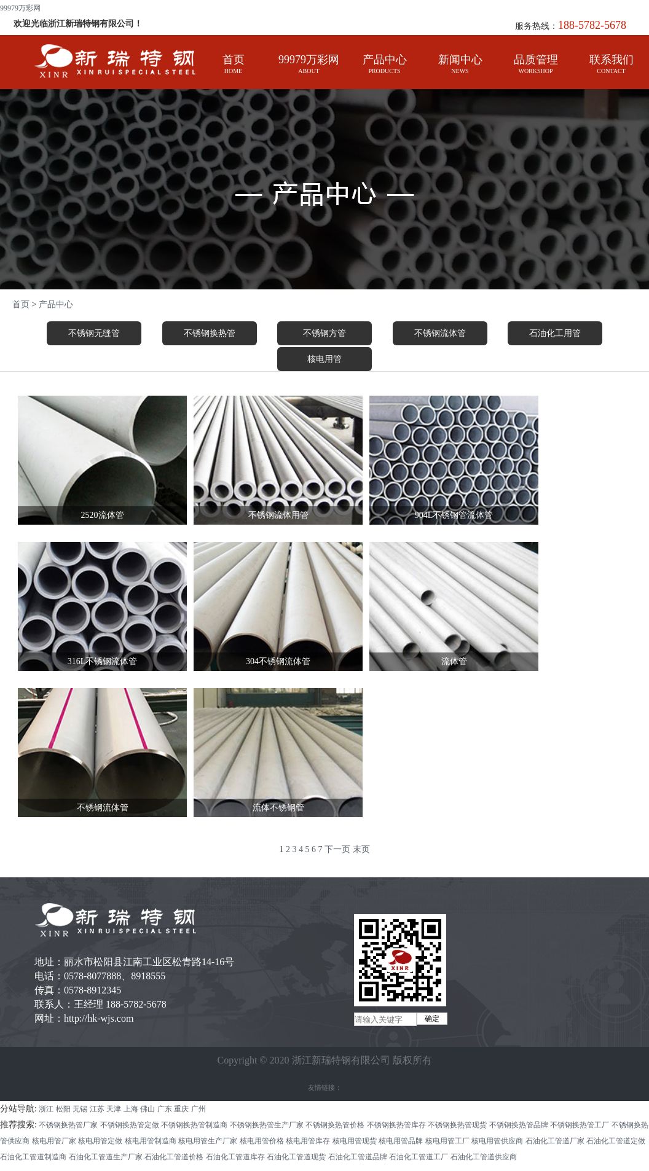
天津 (113, 1109)
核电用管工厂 (447, 1141)
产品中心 (56, 304)
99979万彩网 (20, 8)
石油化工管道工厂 (418, 1157)
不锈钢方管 (324, 333)
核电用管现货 (354, 1141)
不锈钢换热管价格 (334, 1125)
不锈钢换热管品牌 (518, 1125)
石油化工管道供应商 (483, 1157)
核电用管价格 (262, 1141)
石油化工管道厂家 (554, 1141)
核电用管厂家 (54, 1141)
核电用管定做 (100, 1141)
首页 (21, 304)
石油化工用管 (555, 333)
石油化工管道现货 (296, 1157)
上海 (131, 1109)
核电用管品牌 (401, 1141)
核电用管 (324, 359)
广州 (198, 1109)
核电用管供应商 (497, 1141)
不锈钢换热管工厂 (579, 1125)
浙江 (46, 1109)
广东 (164, 1109)
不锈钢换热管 (209, 333)
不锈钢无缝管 (94, 333)
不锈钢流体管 (440, 333)
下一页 (337, 849)
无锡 (80, 1109)
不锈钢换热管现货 (457, 1125)
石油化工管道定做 (615, 1141)
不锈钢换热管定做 (129, 1125)
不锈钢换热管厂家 (68, 1125)
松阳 (63, 1109)
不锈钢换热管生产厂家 (267, 1125)
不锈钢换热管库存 (396, 1125)
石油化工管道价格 (173, 1157)
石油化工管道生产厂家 (106, 1157)
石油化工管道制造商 (33, 1157)
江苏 (97, 1109)
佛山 (147, 1109)
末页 (361, 849)
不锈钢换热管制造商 (194, 1125)
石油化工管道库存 (235, 1157)
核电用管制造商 (150, 1141)
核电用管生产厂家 (207, 1141)
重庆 (181, 1109)
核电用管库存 (308, 1141)
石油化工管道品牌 (357, 1157)
